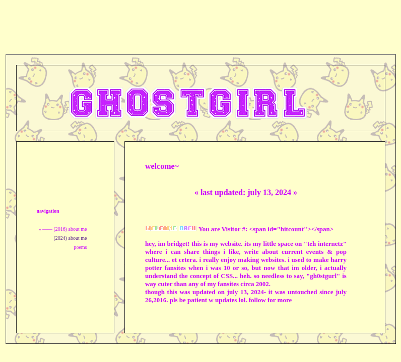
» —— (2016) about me (62, 229)
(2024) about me (70, 238)
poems (80, 247)
